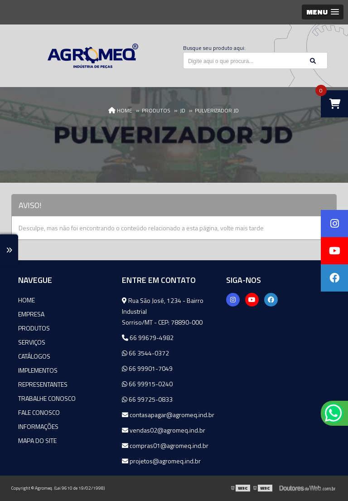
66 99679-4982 (148, 337)
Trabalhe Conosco (47, 398)
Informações (38, 426)
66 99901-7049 (147, 368)
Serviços (31, 342)
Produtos (34, 328)
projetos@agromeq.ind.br (161, 461)
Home (26, 300)
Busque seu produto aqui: (214, 48)
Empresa (31, 314)
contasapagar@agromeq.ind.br (168, 414)
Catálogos (34, 356)
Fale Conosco (39, 412)
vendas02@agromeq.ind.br (163, 430)
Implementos (38, 370)
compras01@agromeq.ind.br (165, 445)
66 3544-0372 (145, 353)
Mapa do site (37, 440)
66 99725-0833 (147, 399)
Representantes (43, 384)
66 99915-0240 (147, 384)
